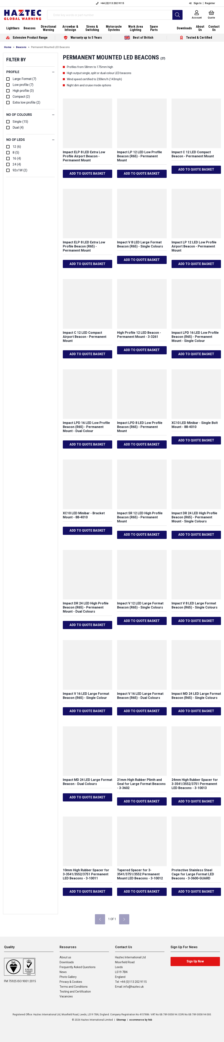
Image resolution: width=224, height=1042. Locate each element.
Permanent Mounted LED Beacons (50, 47)
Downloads (67, 962)
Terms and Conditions (74, 986)
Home (7, 47)
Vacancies (66, 996)
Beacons (21, 47)
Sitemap (121, 1019)
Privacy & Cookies (71, 981)
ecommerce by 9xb (140, 1019)
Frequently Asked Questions (78, 967)
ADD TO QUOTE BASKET (87, 174)
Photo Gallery (68, 977)
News (63, 972)
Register (210, 3)
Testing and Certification (75, 991)
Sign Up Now (195, 961)
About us (65, 957)
